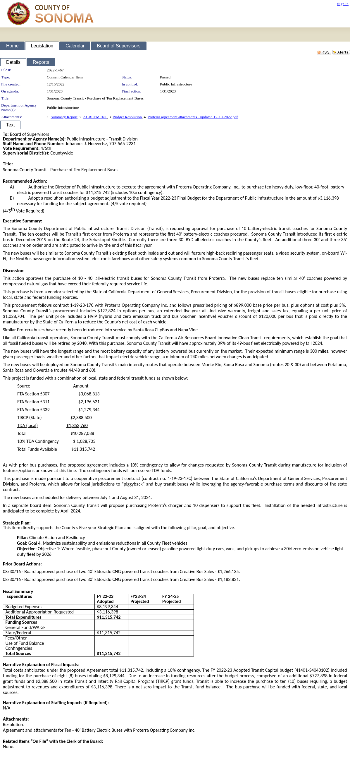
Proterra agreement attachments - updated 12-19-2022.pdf (193, 117)
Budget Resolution (127, 117)
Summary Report (64, 117)
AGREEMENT (95, 117)
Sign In (343, 3)
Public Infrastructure (176, 84)
